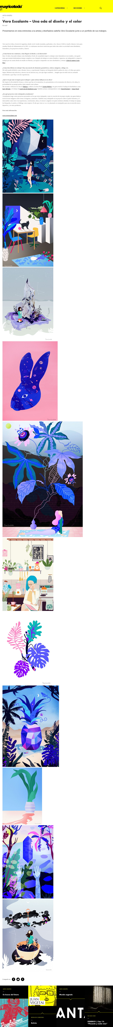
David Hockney (65, 89)
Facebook (13, 979)
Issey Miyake (6, 89)
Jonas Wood (75, 89)
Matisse (25, 86)
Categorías (60, 8)
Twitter (18, 979)
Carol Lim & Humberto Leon (28, 89)
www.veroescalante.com (9, 115)
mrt (11, 8)
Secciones (77, 8)
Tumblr (22, 979)
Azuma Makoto (47, 86)
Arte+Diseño (7, 15)
